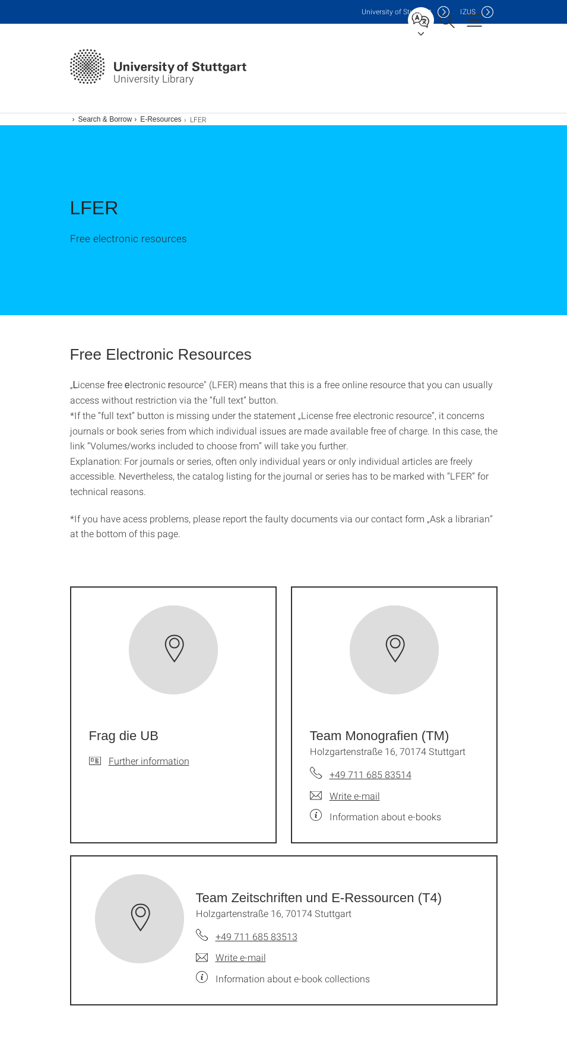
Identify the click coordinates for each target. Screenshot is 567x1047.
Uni (397, 11)
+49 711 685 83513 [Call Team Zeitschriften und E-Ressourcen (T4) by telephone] (256, 936)
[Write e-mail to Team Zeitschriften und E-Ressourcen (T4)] (231, 957)
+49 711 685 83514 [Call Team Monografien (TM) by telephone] (370, 774)
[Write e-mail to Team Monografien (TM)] (345, 796)
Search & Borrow (105, 119)
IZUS (468, 11)
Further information (149, 760)
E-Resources (160, 119)
